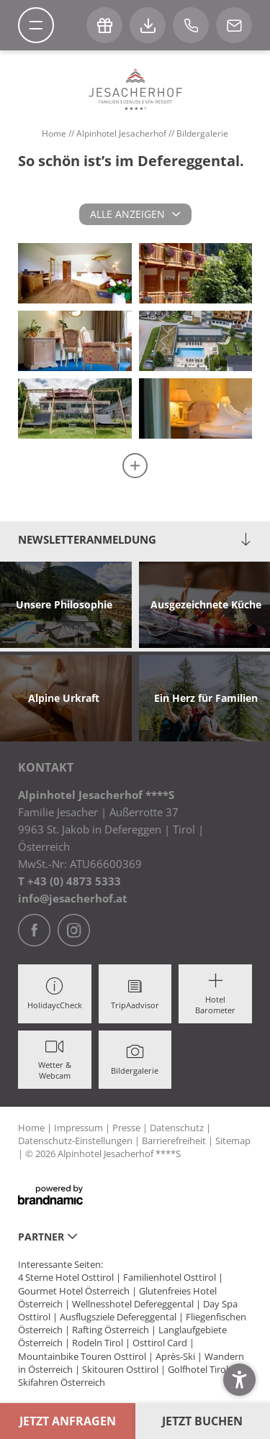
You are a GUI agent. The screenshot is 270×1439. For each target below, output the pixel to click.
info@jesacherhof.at (72, 898)
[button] (239, 1379)
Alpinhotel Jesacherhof (122, 133)
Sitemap (233, 1140)
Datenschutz (178, 1127)
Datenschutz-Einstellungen (76, 1140)
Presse (127, 1127)
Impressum (79, 1127)
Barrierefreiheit (175, 1140)
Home (55, 133)
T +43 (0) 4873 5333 (69, 881)
